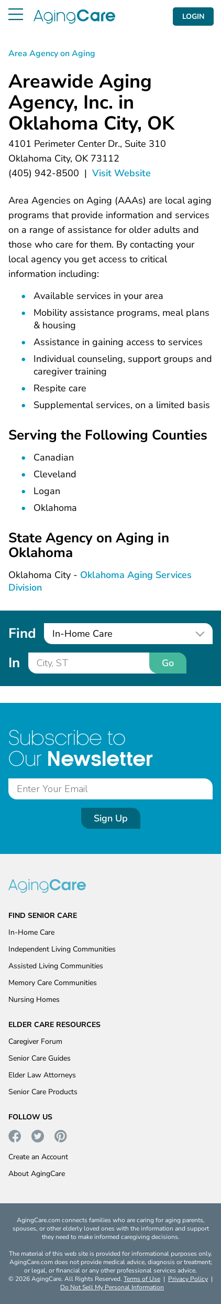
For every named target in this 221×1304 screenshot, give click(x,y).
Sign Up (111, 818)
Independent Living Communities (62, 949)
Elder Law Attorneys (42, 1075)
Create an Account (38, 1157)
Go (168, 663)
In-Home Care (31, 932)
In (14, 663)
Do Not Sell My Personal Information (112, 1287)
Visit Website (121, 173)
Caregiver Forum (35, 1041)
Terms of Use (142, 1279)
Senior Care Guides (39, 1058)
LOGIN (193, 17)
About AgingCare (36, 1174)
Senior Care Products (43, 1092)
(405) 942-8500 (43, 173)
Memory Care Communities (52, 983)
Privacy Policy (188, 1279)
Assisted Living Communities (55, 966)
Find (22, 633)
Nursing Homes (34, 999)
